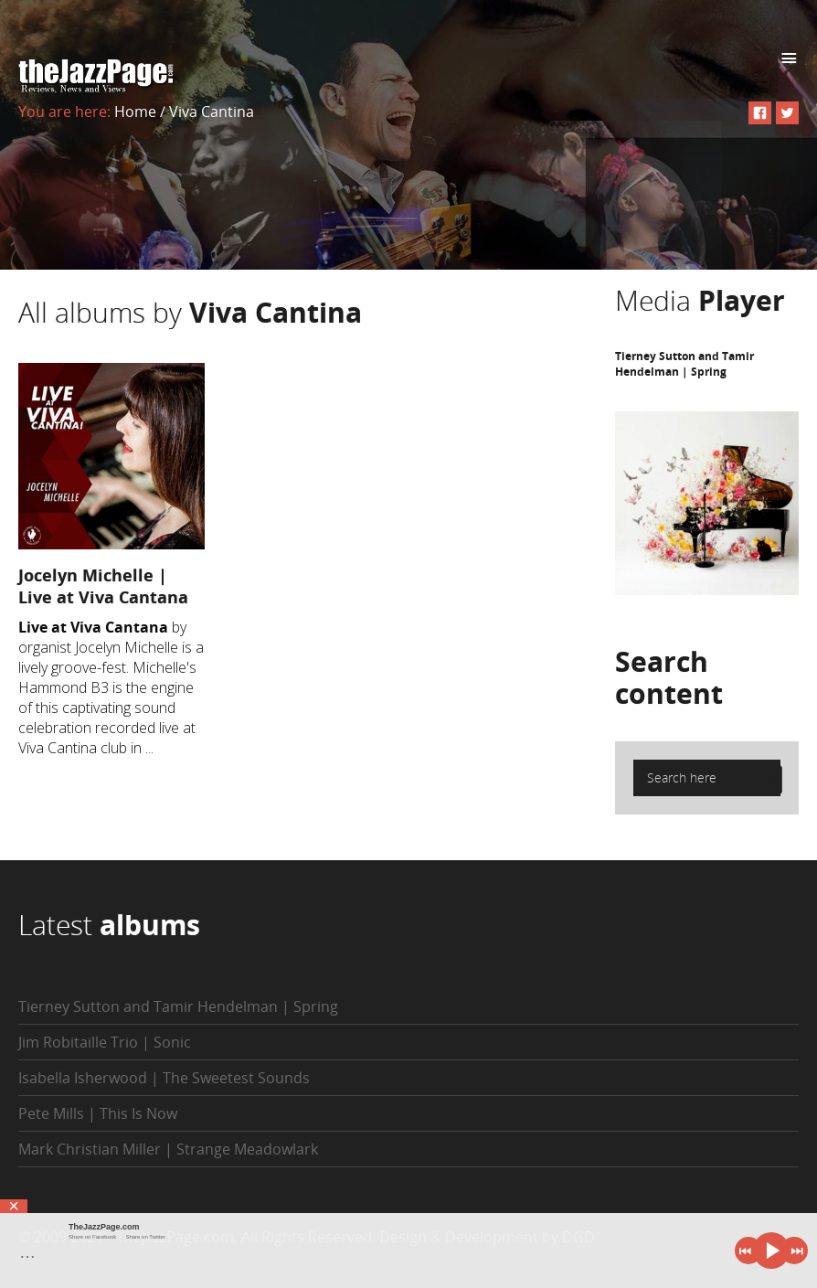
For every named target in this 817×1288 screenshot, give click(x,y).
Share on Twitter (145, 1237)
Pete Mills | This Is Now (97, 1113)
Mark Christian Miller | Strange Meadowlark (168, 1149)
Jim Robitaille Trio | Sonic (104, 1042)
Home (135, 111)
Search (669, 677)
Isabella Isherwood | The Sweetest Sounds (164, 1078)
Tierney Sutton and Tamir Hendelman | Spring (684, 363)
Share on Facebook (92, 1237)
